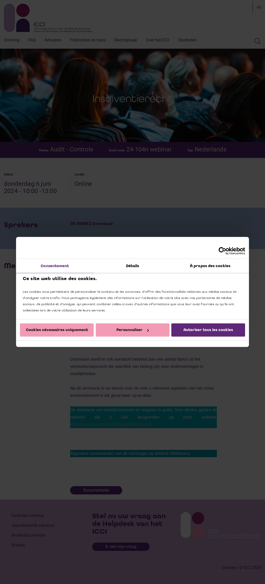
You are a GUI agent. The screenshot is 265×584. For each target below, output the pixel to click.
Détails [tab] (132, 266)
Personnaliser (132, 329)
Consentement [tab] (55, 266)
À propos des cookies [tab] (210, 266)
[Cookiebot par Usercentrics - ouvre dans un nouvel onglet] (222, 251)
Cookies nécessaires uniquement (57, 329)
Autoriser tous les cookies (208, 329)
